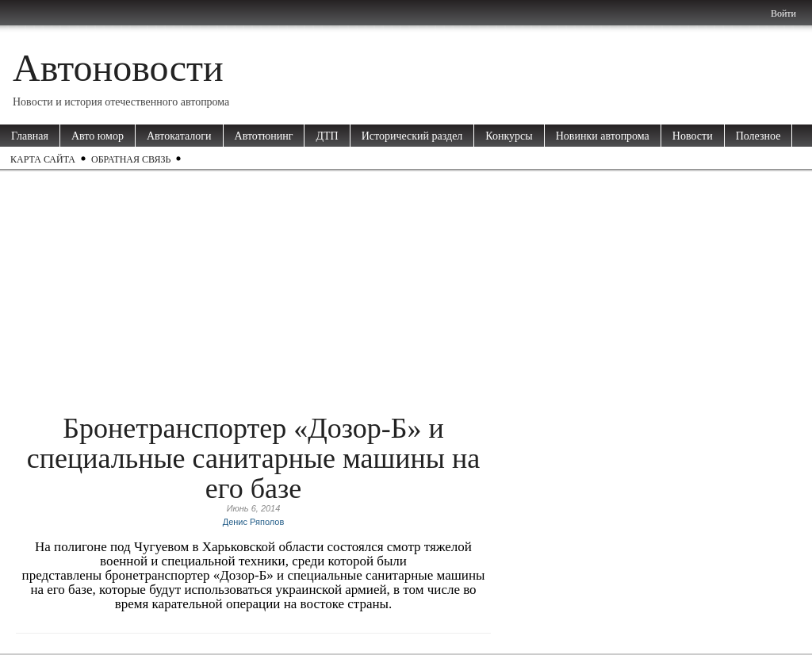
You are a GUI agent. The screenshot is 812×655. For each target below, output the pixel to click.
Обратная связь (130, 159)
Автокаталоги (179, 136)
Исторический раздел (412, 136)
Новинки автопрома (602, 136)
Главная (29, 136)
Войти (783, 13)
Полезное (758, 136)
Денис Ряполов (254, 522)
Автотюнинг (264, 136)
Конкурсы (508, 136)
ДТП (327, 136)
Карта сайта (42, 159)
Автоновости (118, 68)
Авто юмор (97, 136)
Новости (692, 136)
